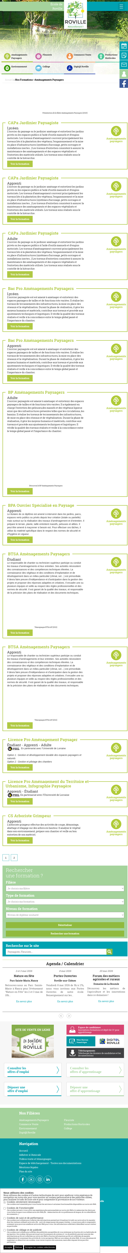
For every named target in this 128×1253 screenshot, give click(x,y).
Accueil (23, 1150)
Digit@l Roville (27, 1132)
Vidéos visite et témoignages (35, 1159)
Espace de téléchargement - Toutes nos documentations (50, 1163)
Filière (11, 882)
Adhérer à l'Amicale (30, 1154)
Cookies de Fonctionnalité (51, 1211)
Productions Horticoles (77, 1124)
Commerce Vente (28, 1124)
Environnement (28, 1128)
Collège (68, 1128)
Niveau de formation (22, 908)
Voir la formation (19, 163)
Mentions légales (28, 1167)
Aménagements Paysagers (34, 1120)
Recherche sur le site (22, 945)
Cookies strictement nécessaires (51, 1203)
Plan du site (25, 1171)
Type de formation (20, 895)
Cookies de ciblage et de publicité (51, 1236)
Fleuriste (69, 1120)
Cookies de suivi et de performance (51, 1222)
